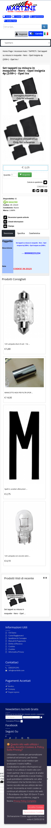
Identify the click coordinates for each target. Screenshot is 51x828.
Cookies (11, 646)
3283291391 (13, 668)
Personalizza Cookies (33, 812)
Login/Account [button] (36, 16)
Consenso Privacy (13, 721)
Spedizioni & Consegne (17, 638)
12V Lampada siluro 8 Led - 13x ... (17, 344)
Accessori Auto (20, 51)
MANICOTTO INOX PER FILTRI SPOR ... (18, 392)
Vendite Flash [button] (10, 21)
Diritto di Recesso (15, 644)
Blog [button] (25, 16)
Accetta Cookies (35, 807)
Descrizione (8, 233)
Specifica (21, 233)
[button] (35, 33)
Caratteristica (34, 233)
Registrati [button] (21, 34)
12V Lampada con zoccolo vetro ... (17, 556)
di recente (19, 578)
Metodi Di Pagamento (17, 641)
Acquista (25, 174)
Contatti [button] (16, 16)
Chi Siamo (12, 633)
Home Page (8, 51)
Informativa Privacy (16, 652)
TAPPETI (32, 51)
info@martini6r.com (16, 670)
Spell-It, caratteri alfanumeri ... (15, 489)
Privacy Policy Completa (24, 801)
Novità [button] (7, 16)
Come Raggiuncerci (16, 635)
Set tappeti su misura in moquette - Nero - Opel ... (15, 611)
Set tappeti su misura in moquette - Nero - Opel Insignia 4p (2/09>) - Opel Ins (25, 55)
